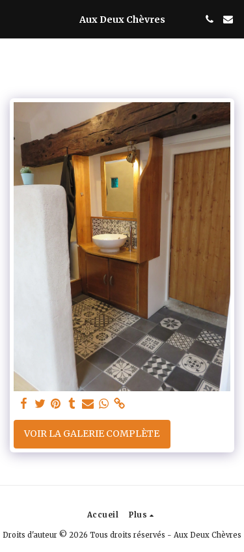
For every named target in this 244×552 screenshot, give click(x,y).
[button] (14, 18)
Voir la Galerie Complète (91, 433)
